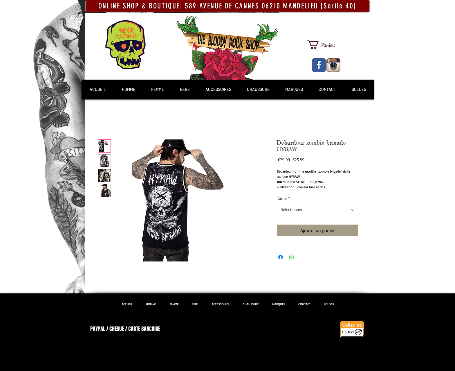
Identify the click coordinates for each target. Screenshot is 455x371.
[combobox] (317, 209)
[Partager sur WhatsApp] (291, 257)
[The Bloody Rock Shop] (319, 65)
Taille (283, 198)
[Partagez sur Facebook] (280, 257)
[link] (326, 44)
